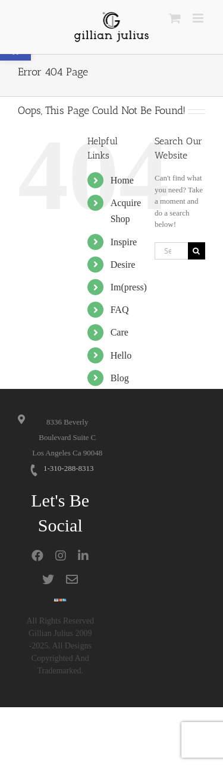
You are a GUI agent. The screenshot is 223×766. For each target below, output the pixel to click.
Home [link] (122, 180)
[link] (111, 27)
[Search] (196, 250)
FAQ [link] (120, 310)
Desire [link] (123, 264)
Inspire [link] (124, 242)
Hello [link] (121, 355)
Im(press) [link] (129, 287)
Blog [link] (120, 378)
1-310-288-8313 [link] (68, 468)
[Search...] (171, 250)
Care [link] (119, 332)
